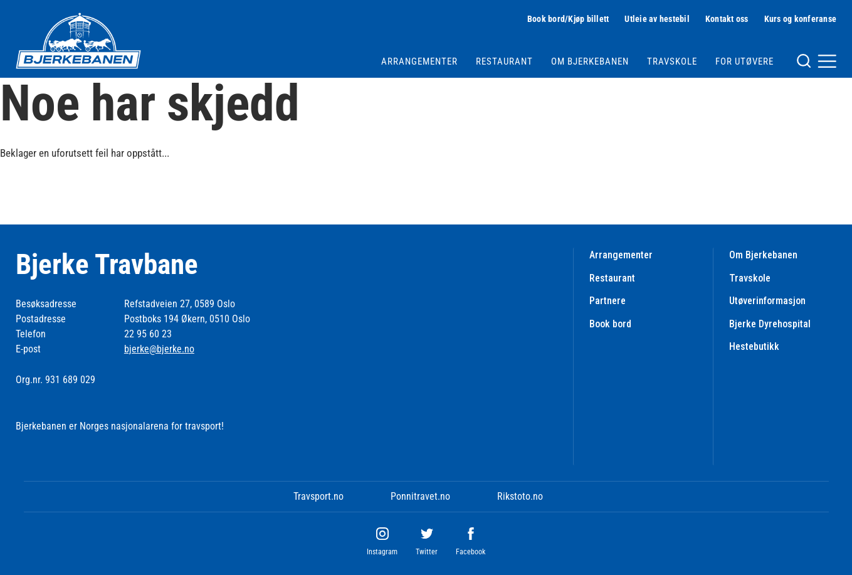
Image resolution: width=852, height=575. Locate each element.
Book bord (610, 324)
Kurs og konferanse (800, 19)
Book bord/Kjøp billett (568, 19)
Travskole (672, 61)
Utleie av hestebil (657, 19)
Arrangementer (419, 61)
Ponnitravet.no (420, 496)
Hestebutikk (754, 346)
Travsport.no (318, 496)
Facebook (470, 551)
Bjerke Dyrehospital (770, 324)
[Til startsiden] (78, 41)
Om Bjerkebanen (590, 61)
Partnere (607, 301)
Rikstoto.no (520, 496)
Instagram (382, 551)
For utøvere (744, 61)
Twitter (427, 551)
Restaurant (504, 61)
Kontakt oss (727, 19)
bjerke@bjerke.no (159, 349)
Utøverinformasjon (767, 301)
